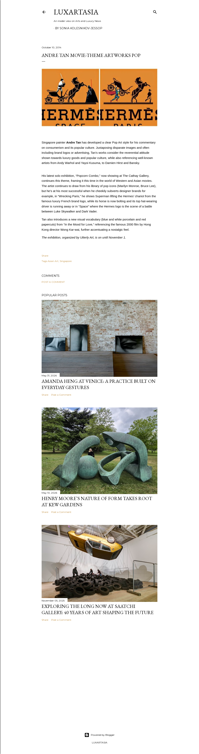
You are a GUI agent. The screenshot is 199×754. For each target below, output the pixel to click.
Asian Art (53, 261)
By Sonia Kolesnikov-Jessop (78, 28)
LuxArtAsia (76, 12)
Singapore (66, 261)
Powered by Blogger (99, 735)
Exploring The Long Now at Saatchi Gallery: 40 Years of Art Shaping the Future (98, 609)
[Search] (155, 11)
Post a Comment (53, 281)
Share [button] (45, 255)
